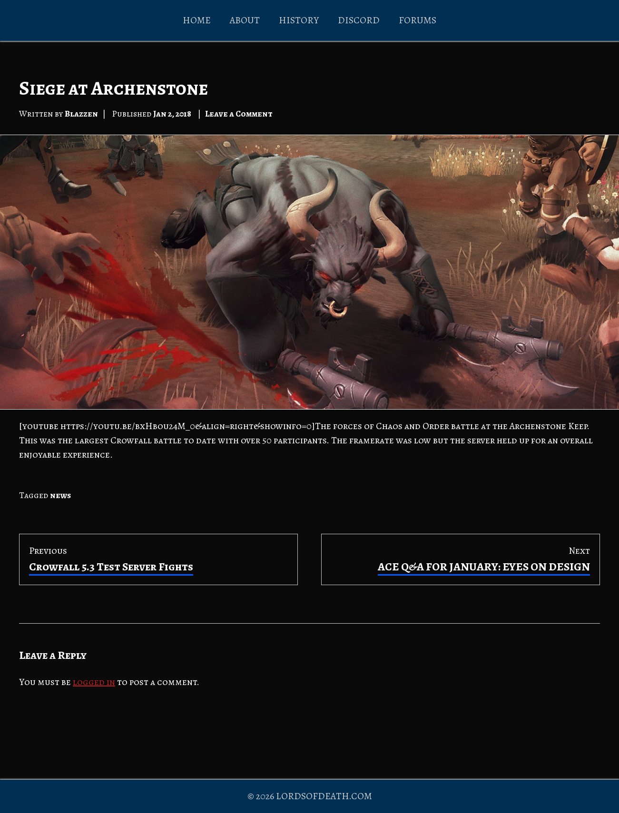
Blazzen (81, 113)
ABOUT (245, 20)
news (60, 495)
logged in (94, 682)
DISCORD (359, 20)
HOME (197, 20)
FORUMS (417, 20)
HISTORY (299, 20)
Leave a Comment (239, 113)
